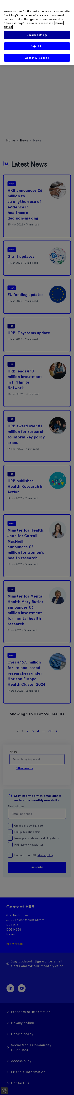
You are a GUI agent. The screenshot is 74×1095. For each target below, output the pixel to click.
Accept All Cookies (37, 57)
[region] (37, 32)
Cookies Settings (36, 34)
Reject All (37, 46)
